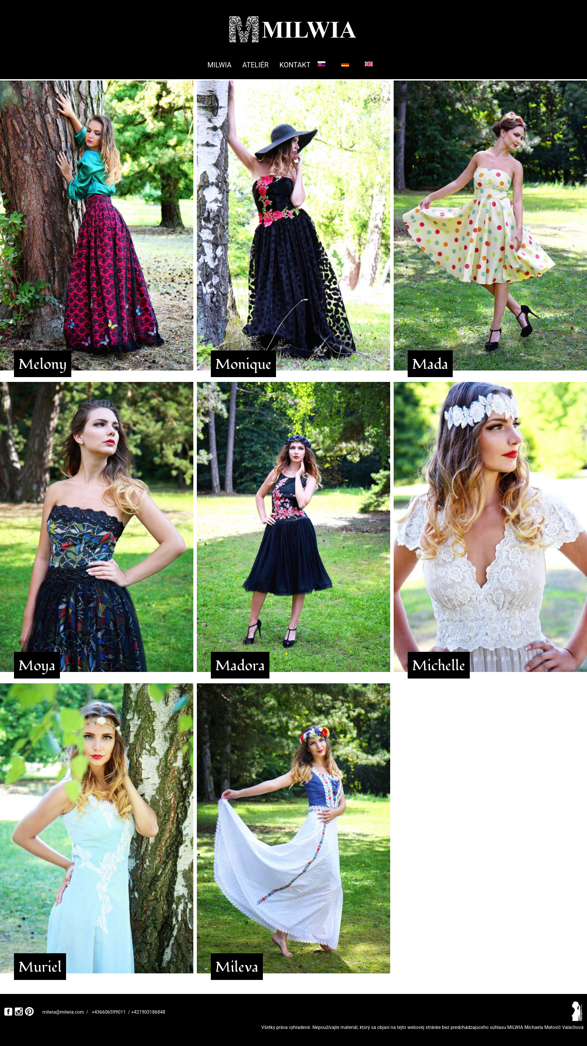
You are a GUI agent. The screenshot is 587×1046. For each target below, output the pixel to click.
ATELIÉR (255, 65)
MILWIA (219, 65)
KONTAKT (295, 65)
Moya (37, 665)
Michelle (438, 665)
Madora (240, 665)
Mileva (237, 967)
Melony (42, 364)
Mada (430, 364)
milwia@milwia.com (63, 1012)
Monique (243, 364)
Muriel (40, 967)
